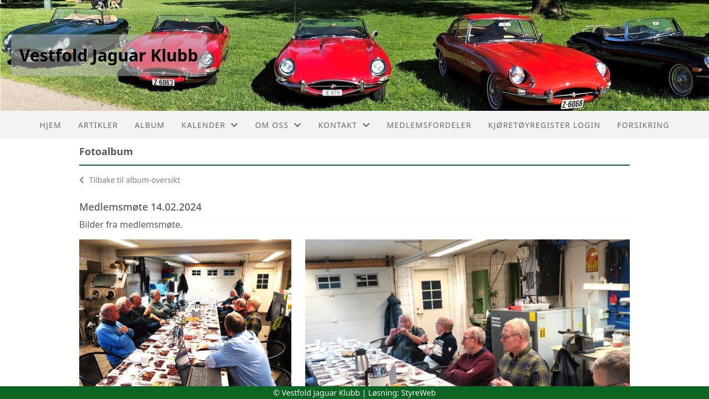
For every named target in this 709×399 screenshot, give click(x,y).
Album (150, 125)
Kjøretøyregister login (544, 125)
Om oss (278, 125)
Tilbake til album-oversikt (129, 180)
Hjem (50, 125)
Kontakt (344, 125)
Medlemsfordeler (429, 125)
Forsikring (643, 125)
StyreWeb (418, 392)
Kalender (210, 125)
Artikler (98, 125)
